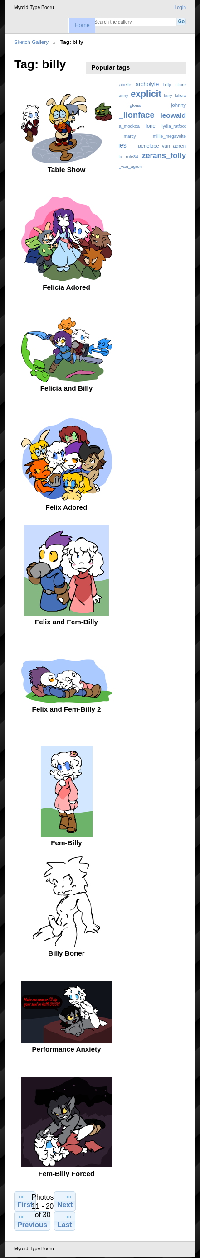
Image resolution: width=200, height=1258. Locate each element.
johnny (178, 105)
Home (81, 25)
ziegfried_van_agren (122, 166)
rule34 (132, 156)
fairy (168, 95)
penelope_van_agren (162, 145)
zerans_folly (164, 155)
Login (180, 7)
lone (151, 126)
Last (64, 1221)
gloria (135, 105)
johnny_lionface (123, 115)
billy (167, 84)
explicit (146, 94)
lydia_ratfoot (174, 126)
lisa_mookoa (127, 126)
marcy (130, 136)
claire (181, 84)
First (25, 1201)
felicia (180, 95)
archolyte (147, 84)
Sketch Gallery (31, 42)
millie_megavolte (169, 136)
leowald (173, 115)
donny (122, 95)
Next (65, 1201)
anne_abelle (119, 84)
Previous (32, 1221)
